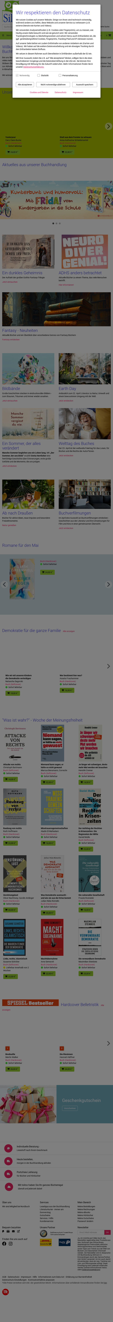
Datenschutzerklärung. (33, 67)
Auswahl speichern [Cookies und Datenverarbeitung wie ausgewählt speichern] (84, 84)
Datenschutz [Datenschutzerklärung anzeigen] (60, 92)
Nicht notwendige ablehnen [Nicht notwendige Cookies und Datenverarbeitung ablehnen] (53, 84)
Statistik (45, 75)
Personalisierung (69, 75)
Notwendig (25, 75)
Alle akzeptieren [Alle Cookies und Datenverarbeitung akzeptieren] (25, 84)
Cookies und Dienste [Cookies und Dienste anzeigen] (39, 92)
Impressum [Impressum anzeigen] (78, 92)
